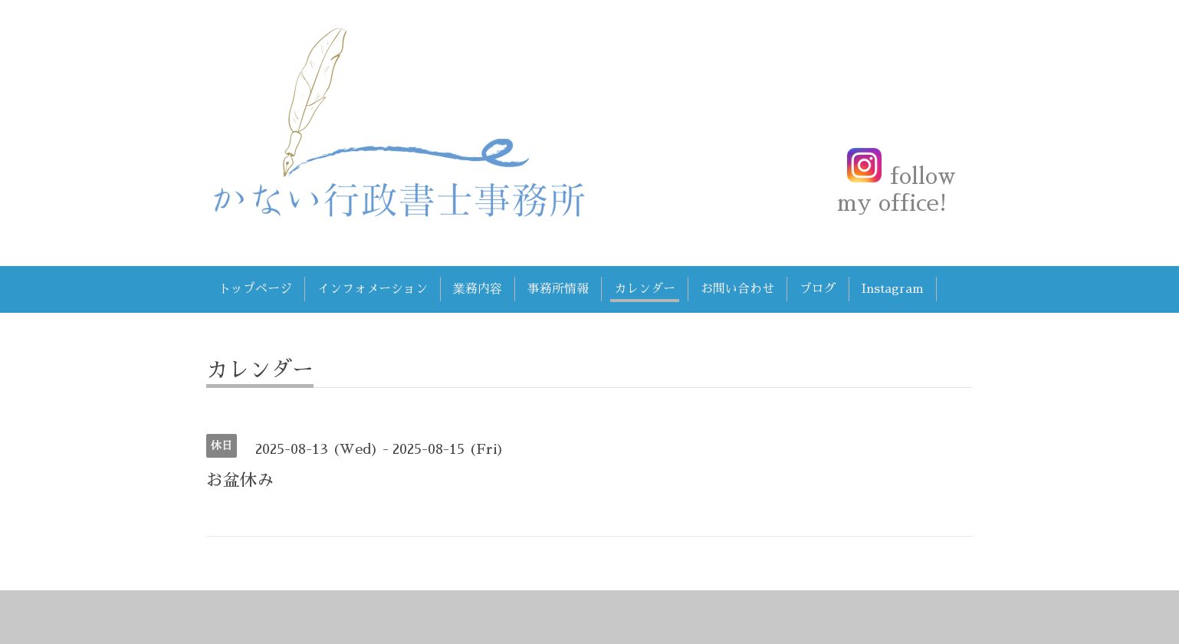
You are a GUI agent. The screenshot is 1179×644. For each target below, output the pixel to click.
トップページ (255, 289)
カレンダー (644, 289)
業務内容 (477, 289)
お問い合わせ (737, 289)
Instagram (893, 289)
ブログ (818, 289)
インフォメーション (372, 289)
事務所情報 (558, 289)
